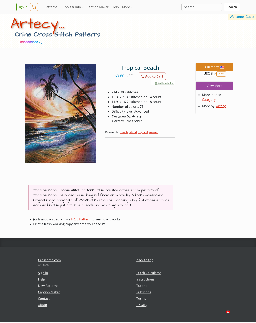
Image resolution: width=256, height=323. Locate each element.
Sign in (22, 7)
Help (115, 7)
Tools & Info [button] (72, 7)
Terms (141, 298)
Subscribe (143, 292)
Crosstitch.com (49, 260)
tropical (143, 132)
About (42, 305)
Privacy (141, 305)
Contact (44, 298)
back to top (144, 260)
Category (209, 99)
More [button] (126, 7)
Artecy (221, 106)
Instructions (145, 279)
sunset (153, 132)
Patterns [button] (50, 7)
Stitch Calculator (148, 273)
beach (124, 132)
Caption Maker (98, 7)
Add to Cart (152, 76)
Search (232, 7)
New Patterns (48, 286)
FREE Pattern (81, 219)
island (133, 132)
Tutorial (142, 286)
